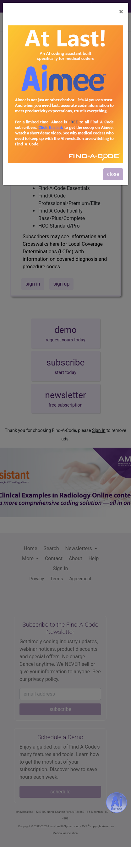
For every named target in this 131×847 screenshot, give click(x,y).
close (113, 174)
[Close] (121, 11)
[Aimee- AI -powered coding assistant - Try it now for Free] (116, 802)
